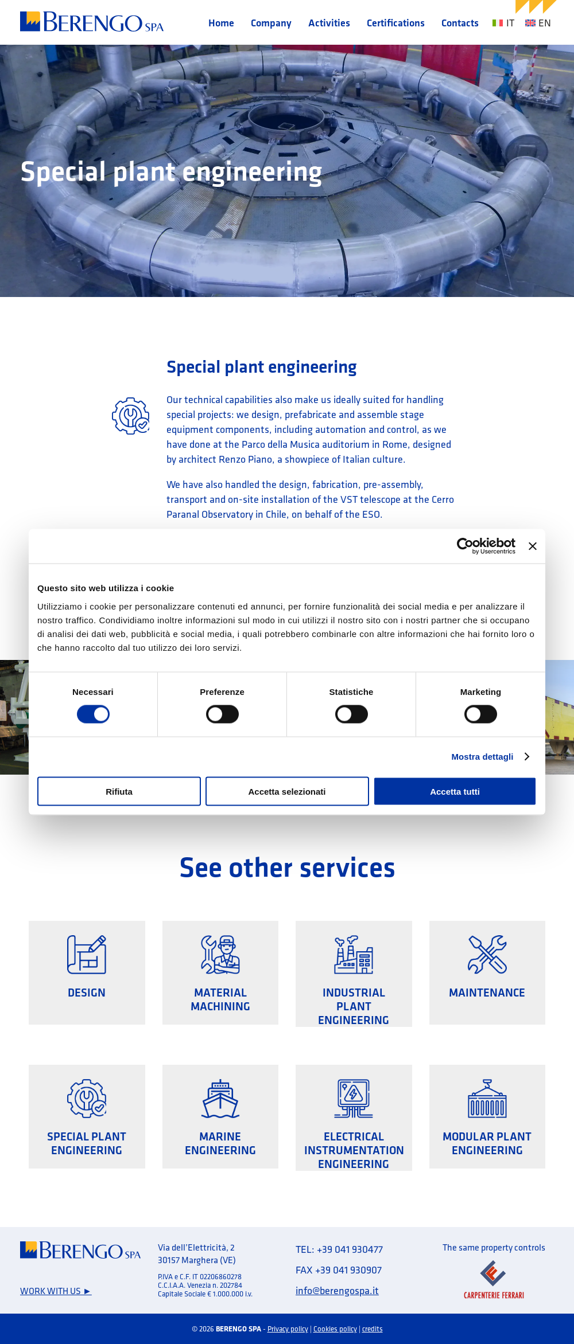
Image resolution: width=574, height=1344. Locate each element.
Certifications (396, 22)
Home (221, 22)
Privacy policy (287, 1328)
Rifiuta (119, 791)
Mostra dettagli (482, 756)
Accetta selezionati (286, 791)
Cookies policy (335, 1328)
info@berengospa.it (337, 1290)
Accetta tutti (455, 791)
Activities (329, 22)
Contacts (460, 22)
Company (271, 22)
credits (372, 1328)
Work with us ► (56, 1291)
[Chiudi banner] (533, 546)
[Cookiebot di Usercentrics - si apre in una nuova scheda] (465, 546)
